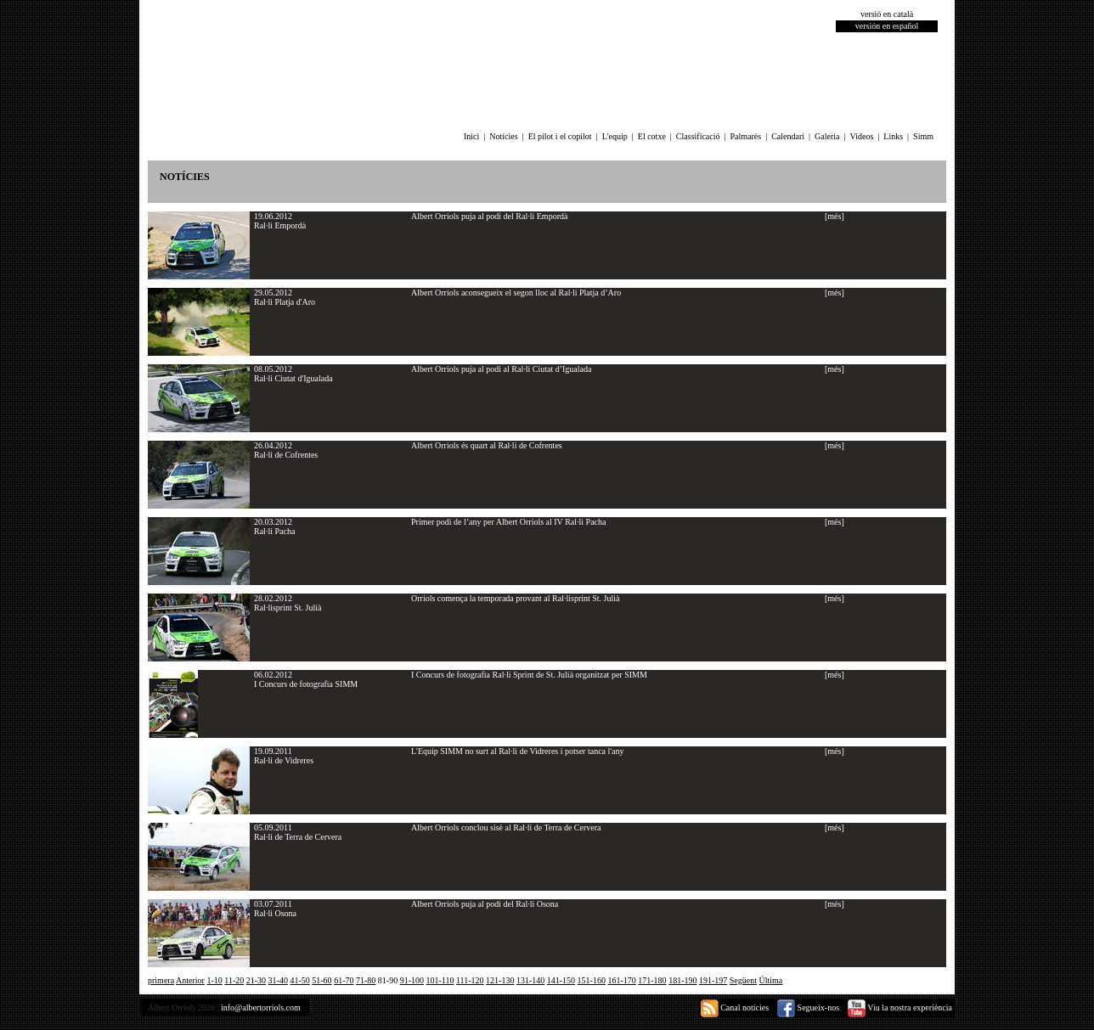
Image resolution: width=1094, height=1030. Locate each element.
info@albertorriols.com (261, 1007)
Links (893, 136)
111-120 (470, 980)
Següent (743, 980)
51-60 (321, 980)
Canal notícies (735, 1007)
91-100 (412, 980)
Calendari (787, 136)
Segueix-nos (808, 1007)
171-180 (652, 980)
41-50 (299, 980)
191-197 (713, 980)
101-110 (440, 980)
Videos (862, 136)
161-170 (621, 980)
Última (771, 980)
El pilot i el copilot (560, 136)
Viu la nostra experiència (900, 1007)
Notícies (503, 136)
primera (161, 980)
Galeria (827, 136)
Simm (923, 136)
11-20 (234, 980)
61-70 (343, 980)
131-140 (530, 980)
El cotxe (652, 136)
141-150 (561, 980)
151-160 (592, 980)
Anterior (190, 980)
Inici (471, 136)
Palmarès (746, 136)
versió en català (886, 14)
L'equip (615, 136)
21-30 (256, 980)
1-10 (214, 980)
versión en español (886, 26)
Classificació (698, 136)
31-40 (278, 980)
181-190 (682, 980)
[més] (834, 216)
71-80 (365, 980)
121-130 (500, 980)
